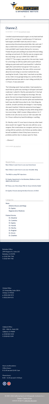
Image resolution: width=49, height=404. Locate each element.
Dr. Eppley (12, 208)
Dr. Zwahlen (13, 235)
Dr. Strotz (12, 233)
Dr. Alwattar (13, 218)
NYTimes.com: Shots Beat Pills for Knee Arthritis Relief (23, 186)
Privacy (19, 398)
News (7, 203)
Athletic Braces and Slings (17, 206)
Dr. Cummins (13, 220)
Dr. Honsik (12, 225)
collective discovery (30, 401)
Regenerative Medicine (17, 211)
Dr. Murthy (17, 146)
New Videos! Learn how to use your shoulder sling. (22, 170)
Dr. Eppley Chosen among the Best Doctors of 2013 (22, 191)
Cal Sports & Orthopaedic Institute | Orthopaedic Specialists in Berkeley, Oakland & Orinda (24, 7)
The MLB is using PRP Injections (16, 174)
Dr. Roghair (13, 230)
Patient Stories (11, 215)
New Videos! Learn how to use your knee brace (21, 165)
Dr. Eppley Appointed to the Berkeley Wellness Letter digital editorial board (23, 180)
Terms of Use (27, 398)
